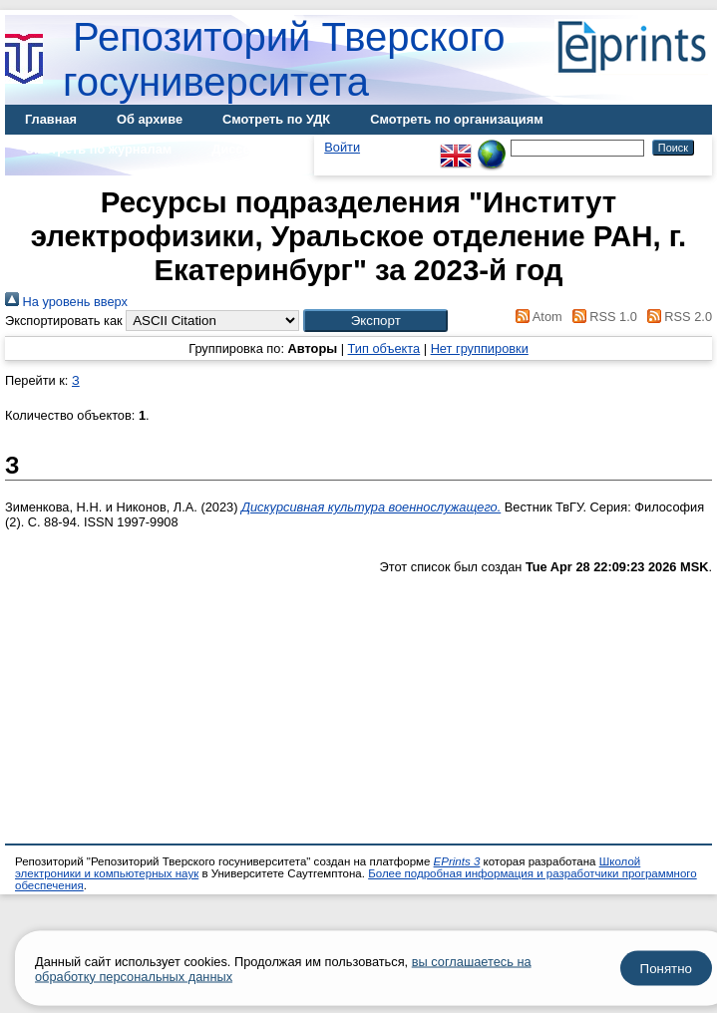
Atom (536, 316)
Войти (342, 147)
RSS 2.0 (676, 316)
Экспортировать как (64, 320)
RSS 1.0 (601, 316)
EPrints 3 (457, 861)
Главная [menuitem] (51, 119)
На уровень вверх (66, 301)
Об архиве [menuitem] (149, 119)
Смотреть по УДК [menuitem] (276, 119)
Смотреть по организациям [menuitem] (456, 119)
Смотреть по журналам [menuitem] (98, 149)
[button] (375, 320)
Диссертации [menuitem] (252, 149)
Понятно (666, 968)
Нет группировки (480, 348)
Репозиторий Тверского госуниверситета (284, 59)
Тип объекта (384, 348)
